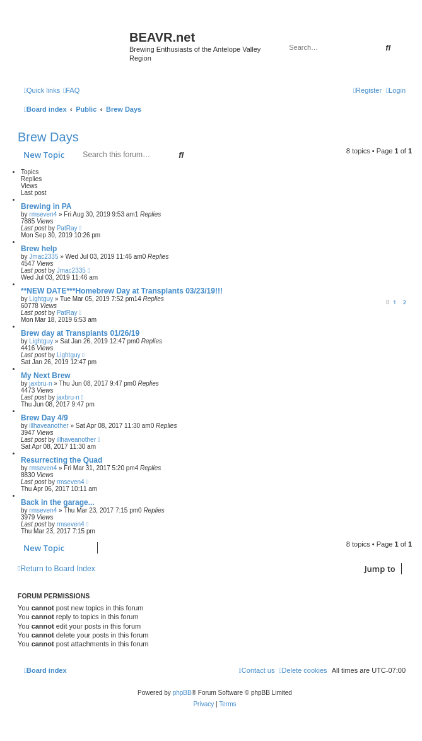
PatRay (67, 228)
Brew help (39, 248)
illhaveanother (48, 425)
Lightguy (41, 298)
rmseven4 (43, 214)
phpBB (182, 692)
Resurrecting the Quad (61, 460)
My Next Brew (46, 375)
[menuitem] (71, 90)
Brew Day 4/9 (44, 417)
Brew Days (48, 137)
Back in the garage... (58, 502)
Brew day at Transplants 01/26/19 (80, 333)
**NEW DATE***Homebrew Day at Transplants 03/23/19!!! (122, 291)
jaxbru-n (40, 383)
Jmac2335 (43, 256)
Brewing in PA (46, 206)
